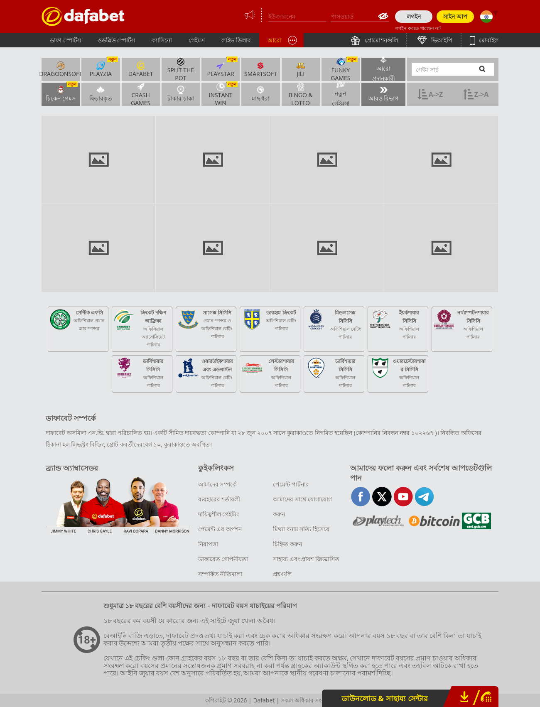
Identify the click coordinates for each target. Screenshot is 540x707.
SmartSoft (260, 69)
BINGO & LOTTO (300, 94)
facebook (361, 496)
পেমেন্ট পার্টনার (291, 484)
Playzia (104, 68)
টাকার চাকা (180, 93)
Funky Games (344, 69)
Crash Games (140, 94)
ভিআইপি (441, 40)
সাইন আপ (455, 16)
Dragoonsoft (61, 69)
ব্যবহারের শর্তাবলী (219, 499)
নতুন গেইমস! (341, 94)
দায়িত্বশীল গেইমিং (218, 514)
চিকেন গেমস (62, 92)
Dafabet (140, 69)
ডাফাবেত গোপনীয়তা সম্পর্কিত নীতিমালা (223, 566)
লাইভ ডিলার (236, 40)
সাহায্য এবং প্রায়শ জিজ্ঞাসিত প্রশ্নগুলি (306, 566)
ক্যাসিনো (162, 40)
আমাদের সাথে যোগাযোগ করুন (302, 506)
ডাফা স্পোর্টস (65, 40)
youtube (403, 496)
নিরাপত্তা (208, 544)
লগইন (414, 16)
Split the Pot (180, 69)
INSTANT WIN (223, 94)
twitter (382, 496)
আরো (275, 40)
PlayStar (222, 68)
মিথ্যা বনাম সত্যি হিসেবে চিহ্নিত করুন (301, 536)
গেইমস (197, 40)
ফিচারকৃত (100, 93)
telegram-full (424, 496)
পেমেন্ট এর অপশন (220, 529)
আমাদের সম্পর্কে (217, 484)
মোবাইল (487, 40)
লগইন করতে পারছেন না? (418, 28)
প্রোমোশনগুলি (380, 40)
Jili (301, 69)
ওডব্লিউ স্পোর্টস (116, 40)
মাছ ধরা (261, 93)
